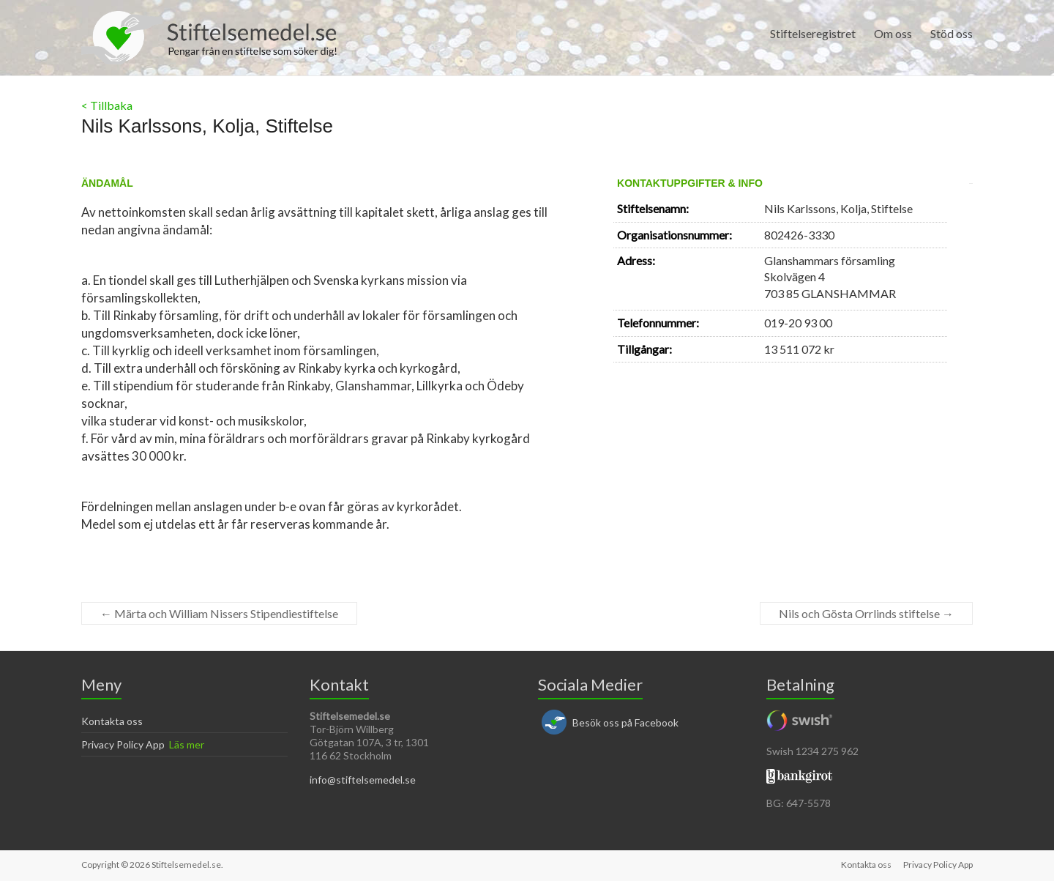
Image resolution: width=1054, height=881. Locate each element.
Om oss (893, 33)
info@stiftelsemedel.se (363, 779)
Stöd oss (951, 33)
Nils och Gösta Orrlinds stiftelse (866, 613)
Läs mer (186, 744)
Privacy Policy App (123, 744)
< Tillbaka (106, 105)
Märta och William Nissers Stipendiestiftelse (219, 613)
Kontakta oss (112, 721)
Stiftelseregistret (813, 33)
